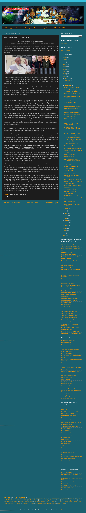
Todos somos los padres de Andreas (71, 367)
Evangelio (13, 500)
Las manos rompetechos (68, 458)
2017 (64, 228)
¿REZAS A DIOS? (69, 170)
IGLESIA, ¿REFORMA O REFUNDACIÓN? (71, 167)
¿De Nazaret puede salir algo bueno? (71, 422)
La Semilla (64, 409)
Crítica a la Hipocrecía (67, 489)
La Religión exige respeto (68, 396)
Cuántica (64, 500)
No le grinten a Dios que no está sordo (71, 456)
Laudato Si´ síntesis (66, 252)
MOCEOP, (7, 194)
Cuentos (78, 498)
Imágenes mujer (72, 500)
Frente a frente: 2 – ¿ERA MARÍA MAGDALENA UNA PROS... (73, 90)
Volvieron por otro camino (68, 460)
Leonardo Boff (22, 500)
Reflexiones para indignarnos (69, 347)
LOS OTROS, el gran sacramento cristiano (70, 188)
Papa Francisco (51, 500)
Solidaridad (18, 503)
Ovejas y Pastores (66, 430)
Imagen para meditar (70, 173)
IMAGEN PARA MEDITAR (71, 121)
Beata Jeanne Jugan (69, 146)
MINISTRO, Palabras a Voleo (72, 156)
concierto (31, 503)
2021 (64, 69)
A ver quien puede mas (67, 452)
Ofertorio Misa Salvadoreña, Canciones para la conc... (71, 109)
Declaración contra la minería (69, 375)
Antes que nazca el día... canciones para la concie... (72, 136)
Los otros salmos (68, 501)
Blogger (63, 509)
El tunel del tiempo (66, 441)
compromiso (64, 498)
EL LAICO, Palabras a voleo (72, 133)
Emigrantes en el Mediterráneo (69, 365)
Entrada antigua (52, 202)
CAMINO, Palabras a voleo (71, 112)
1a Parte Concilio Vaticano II (69, 317)
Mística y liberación (69, 154)
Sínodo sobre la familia (67, 244)
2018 (64, 76)
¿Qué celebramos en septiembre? (70, 103)
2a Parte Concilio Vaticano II (69, 315)
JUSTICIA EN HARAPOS (71, 143)
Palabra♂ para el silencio (9, 503)
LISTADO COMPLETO (67, 407)
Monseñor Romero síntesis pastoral (71, 292)
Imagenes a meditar (41, 498)
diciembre (67, 78)
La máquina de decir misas (68, 415)
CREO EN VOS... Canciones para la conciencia (72, 115)
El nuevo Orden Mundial (67, 363)
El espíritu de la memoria (68, 340)
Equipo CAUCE (65, 50)
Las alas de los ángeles (67, 435)
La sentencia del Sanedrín (68, 283)
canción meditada (54, 498)
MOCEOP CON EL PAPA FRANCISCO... (71, 124)
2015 (64, 233)
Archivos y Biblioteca (45, 28)
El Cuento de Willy (59, 28)
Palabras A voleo (77, 501)
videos (72, 498)
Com (59, 500)
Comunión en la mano (67, 281)
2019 (64, 74)
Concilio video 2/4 (66, 307)
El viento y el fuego (66, 424)
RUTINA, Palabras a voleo (71, 87)
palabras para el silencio (11, 501)
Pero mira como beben (67, 345)
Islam (46, 501)
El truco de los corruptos (67, 353)
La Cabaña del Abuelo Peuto (72, 93)
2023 (64, 64)
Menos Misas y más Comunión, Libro (71, 333)
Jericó (63, 445)
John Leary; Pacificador (70, 100)
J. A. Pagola (52, 501)
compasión (25, 503)
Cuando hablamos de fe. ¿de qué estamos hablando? (70, 328)
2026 (64, 57)
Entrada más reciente (12, 202)
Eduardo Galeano (66, 369)
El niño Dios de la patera (68, 398)
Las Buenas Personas (67, 263)
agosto (67, 208)
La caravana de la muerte (68, 448)
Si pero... (63, 450)
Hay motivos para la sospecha (69, 388)
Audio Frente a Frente (39, 501)
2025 (64, 59)
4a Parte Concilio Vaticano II (69, 311)
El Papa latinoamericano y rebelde (70, 256)
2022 (64, 66)
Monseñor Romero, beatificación (70, 298)
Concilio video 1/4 (66, 309)
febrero (67, 223)
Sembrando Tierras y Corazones (73, 148)
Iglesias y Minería (66, 258)
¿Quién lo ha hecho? (67, 351)
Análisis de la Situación (67, 381)
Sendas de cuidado (66, 386)
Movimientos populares (67, 377)
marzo (66, 220)
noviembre (68, 80)
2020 (64, 71)
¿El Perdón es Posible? (67, 265)
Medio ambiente (32, 500)
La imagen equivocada (67, 278)
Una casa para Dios (66, 420)
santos (21, 501)
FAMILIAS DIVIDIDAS (70, 201)
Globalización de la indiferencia (69, 273)
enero (66, 225)
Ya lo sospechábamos (67, 383)
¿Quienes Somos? (15, 28)
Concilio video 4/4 (66, 302)
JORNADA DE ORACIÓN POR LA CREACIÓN (72, 140)
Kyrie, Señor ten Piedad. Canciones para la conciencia (72, 159)
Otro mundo (20, 498)
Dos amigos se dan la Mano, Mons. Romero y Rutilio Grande (70, 286)
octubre (67, 83)
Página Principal (33, 202)
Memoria (80, 500)
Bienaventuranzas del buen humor (70, 260)
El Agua (63, 454)
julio (66, 211)
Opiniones (42, 500)
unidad (63, 503)
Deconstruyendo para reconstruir (70, 331)
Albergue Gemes (28, 501)
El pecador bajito (65, 437)
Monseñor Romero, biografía (69, 300)
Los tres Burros (65, 443)
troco (59, 503)
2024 (64, 62)
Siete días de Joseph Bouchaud (70, 319)
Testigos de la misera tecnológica (70, 349)
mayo (66, 215)
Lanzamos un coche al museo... (73, 106)
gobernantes (49, 503)
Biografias (31, 498)
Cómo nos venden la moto (68, 485)
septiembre (68, 85)
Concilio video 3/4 (66, 304)
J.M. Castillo (59, 501)
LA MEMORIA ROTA (69, 118)
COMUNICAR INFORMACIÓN (72, 179)
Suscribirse (64, 43)
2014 (64, 235)
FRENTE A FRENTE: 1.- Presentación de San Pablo (72, 127)
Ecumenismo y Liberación (68, 322)
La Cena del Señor (66, 267)
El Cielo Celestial (66, 428)
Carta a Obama (65, 379)
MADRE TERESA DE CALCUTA (73, 131)
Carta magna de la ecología (68, 254)
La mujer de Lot (65, 463)
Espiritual (6, 500)
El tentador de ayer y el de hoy (69, 411)
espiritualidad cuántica (40, 503)
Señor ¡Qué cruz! (66, 433)
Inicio (5, 28)
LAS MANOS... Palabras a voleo (73, 185)
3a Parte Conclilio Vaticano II (69, 313)
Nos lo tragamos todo (67, 487)
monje (54, 503)
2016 (64, 230)
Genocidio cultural (66, 342)
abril (66, 218)
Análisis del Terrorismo (67, 393)
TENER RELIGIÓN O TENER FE (70, 246)
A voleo (7, 498)
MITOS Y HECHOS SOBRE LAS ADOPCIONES (73, 182)
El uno (63, 417)
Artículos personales (30, 28)
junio (66, 213)
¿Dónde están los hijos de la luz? (70, 426)
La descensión (65, 439)
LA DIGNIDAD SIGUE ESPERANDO (70, 192)
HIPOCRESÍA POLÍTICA (71, 195)
